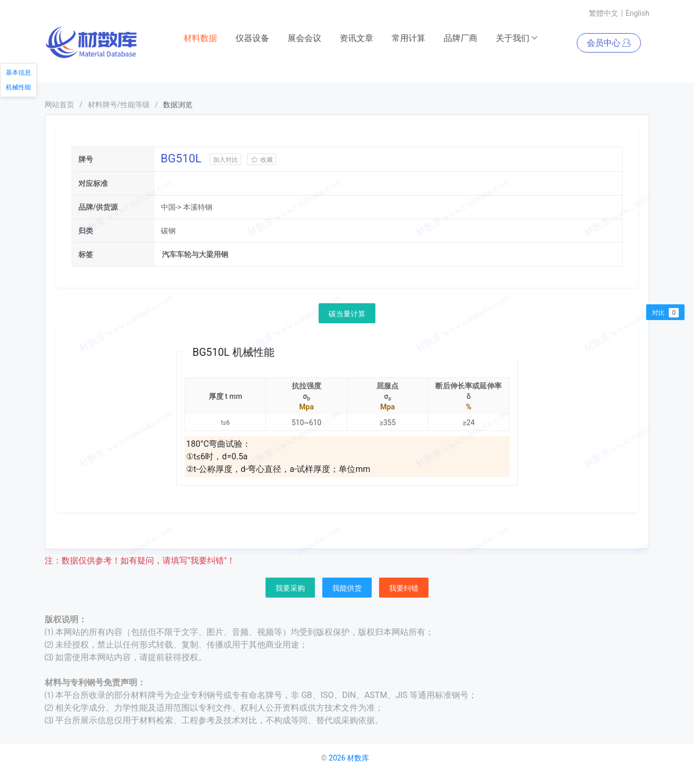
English (637, 13)
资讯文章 (356, 39)
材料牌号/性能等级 (119, 105)
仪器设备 (252, 39)
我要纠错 (404, 588)
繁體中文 (603, 13)
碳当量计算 (347, 314)
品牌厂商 (460, 39)
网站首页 (59, 105)
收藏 (261, 160)
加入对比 (225, 160)
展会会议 (304, 39)
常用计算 (408, 39)
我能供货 (347, 588)
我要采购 (290, 588)
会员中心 (609, 43)
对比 (665, 312)
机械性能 (18, 87)
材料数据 (200, 39)
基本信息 (18, 72)
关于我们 (517, 39)
